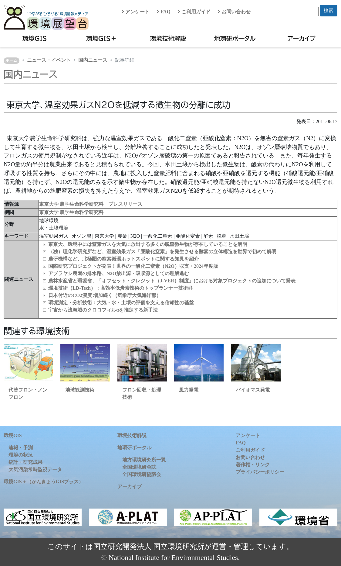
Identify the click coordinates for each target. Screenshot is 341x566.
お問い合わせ (234, 11)
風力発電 (188, 389)
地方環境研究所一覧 (144, 459)
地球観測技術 (79, 389)
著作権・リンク (253, 464)
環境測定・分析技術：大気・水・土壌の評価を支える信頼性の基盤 (121, 302)
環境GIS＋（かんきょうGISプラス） (43, 481)
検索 (328, 10)
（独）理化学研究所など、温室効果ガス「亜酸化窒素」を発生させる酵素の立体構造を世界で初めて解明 (162, 251)
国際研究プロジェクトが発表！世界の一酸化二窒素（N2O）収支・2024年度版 (133, 266)
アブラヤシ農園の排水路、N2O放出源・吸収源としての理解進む (118, 273)
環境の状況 (20, 454)
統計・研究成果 (25, 462)
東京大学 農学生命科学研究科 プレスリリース (90, 204)
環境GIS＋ (101, 38)
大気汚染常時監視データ (35, 469)
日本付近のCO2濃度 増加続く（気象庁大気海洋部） (104, 295)
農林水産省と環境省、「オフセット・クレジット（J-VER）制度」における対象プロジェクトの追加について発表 (171, 280)
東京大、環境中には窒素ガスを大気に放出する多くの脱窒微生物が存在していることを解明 (147, 244)
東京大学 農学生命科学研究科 (71, 212)
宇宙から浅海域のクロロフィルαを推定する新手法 (103, 309)
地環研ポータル (234, 38)
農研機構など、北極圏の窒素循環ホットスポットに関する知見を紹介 (123, 258)
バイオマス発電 (253, 389)
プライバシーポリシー (260, 472)
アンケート (136, 11)
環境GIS (34, 38)
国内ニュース (92, 60)
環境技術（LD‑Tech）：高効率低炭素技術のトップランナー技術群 (120, 288)
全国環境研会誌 (139, 467)
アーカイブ (302, 38)
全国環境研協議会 (141, 474)
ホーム (11, 60)
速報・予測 (20, 447)
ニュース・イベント (49, 60)
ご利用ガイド (194, 11)
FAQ (163, 11)
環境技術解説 (168, 38)
